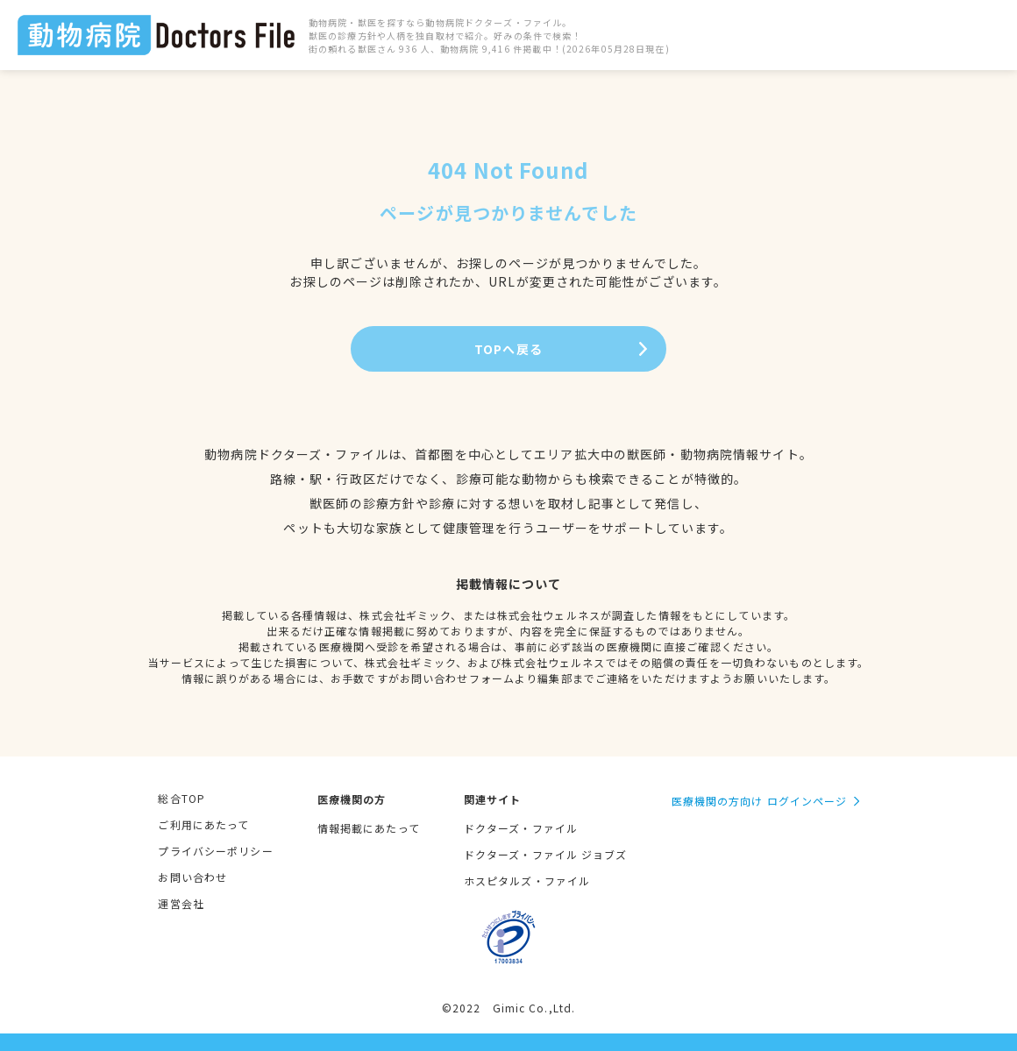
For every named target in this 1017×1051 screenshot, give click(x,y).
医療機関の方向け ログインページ (760, 800)
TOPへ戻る (508, 349)
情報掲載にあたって (368, 827)
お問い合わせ (192, 877)
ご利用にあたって (203, 824)
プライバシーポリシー (215, 850)
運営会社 (180, 903)
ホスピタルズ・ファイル (527, 880)
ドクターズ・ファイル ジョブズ (546, 854)
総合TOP (181, 798)
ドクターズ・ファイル (521, 827)
